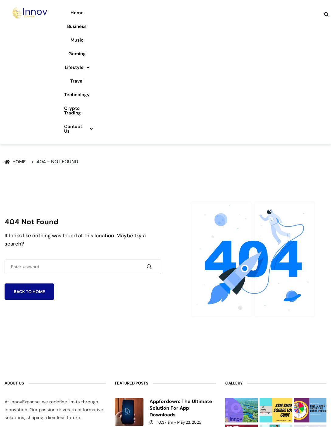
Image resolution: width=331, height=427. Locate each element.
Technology (252, 13)
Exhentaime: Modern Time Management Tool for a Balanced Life (181, 367)
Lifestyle (190, 13)
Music (129, 13)
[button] (190, 13)
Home (72, 13)
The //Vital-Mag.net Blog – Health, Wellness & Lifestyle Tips (181, 335)
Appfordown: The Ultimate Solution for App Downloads (181, 303)
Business (101, 13)
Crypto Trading (294, 13)
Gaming (156, 13)
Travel (221, 13)
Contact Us (190, 26)
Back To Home (29, 187)
